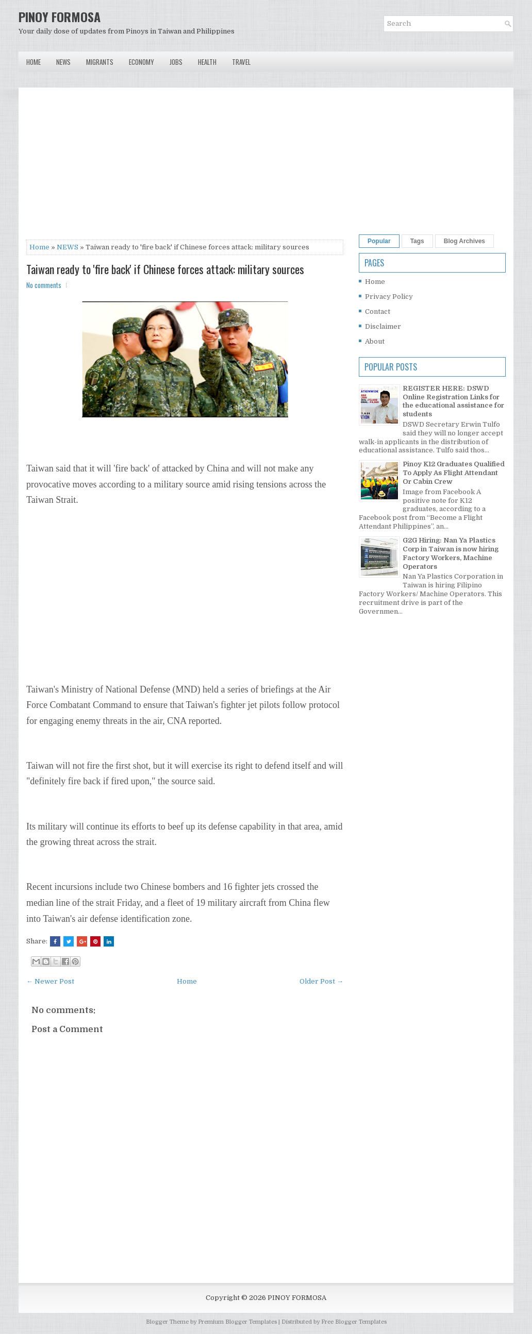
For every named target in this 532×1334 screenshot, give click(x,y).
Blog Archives (464, 241)
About (375, 341)
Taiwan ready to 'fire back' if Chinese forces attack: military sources (165, 269)
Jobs (176, 62)
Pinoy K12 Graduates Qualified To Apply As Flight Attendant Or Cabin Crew (454, 472)
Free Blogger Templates (354, 1322)
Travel (241, 62)
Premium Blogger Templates (237, 1322)
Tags (417, 241)
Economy (141, 62)
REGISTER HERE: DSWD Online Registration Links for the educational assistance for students (453, 401)
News (63, 62)
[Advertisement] (184, 167)
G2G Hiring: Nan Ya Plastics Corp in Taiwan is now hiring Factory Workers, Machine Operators (450, 553)
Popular (379, 241)
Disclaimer (383, 326)
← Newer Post (50, 981)
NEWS (67, 247)
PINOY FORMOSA (60, 16)
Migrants (99, 62)
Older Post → (321, 981)
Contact (377, 311)
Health (207, 62)
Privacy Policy (389, 296)
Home (33, 62)
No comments (43, 285)
